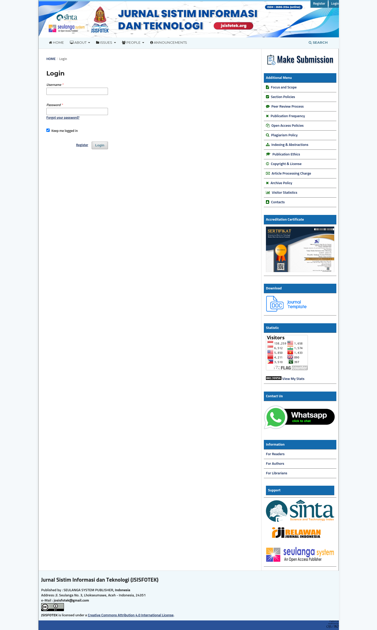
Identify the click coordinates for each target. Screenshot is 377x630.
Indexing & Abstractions (289, 145)
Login (335, 3)
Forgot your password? (62, 117)
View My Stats (293, 379)
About (78, 42)
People (131, 42)
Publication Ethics (286, 154)
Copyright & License (286, 164)
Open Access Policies (287, 126)
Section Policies (283, 97)
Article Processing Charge (291, 173)
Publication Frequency (288, 116)
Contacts (278, 202)
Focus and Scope (283, 87)
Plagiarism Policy (284, 135)
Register (319, 3)
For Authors (275, 464)
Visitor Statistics (284, 192)
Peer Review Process (287, 106)
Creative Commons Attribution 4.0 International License (130, 615)
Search (318, 42)
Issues (104, 42)
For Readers (275, 454)
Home (56, 42)
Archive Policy (281, 183)
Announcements (168, 42)
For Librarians (276, 473)
